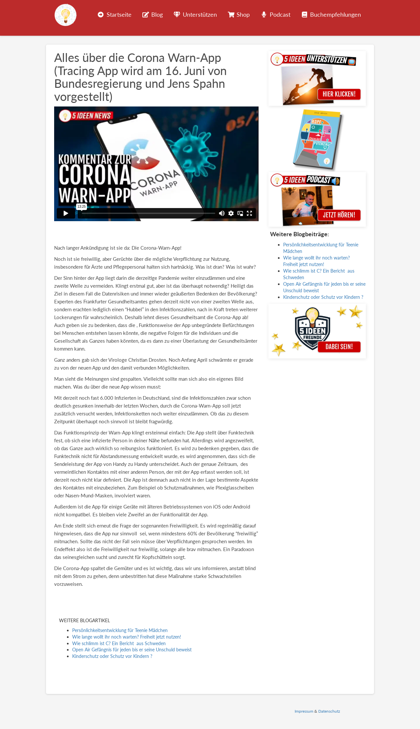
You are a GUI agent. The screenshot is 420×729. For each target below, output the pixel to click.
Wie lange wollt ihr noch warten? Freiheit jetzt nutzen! (126, 637)
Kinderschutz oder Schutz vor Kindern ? (112, 656)
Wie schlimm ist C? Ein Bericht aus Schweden (119, 643)
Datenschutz (329, 711)
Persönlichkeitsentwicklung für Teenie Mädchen (120, 630)
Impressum (304, 711)
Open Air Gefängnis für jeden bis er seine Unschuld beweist (132, 649)
